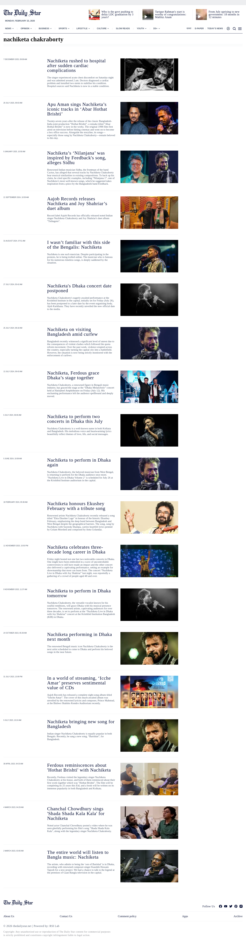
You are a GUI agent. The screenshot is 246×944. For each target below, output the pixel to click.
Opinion (25, 28)
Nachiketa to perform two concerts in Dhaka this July (75, 419)
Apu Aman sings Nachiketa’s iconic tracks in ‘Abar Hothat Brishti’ (77, 109)
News (8, 28)
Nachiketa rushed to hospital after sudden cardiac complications (76, 65)
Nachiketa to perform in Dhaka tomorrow (79, 593)
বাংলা (189, 28)
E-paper (199, 28)
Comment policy (127, 916)
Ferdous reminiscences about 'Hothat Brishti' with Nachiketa (79, 767)
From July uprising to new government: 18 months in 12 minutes (224, 14)
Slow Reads (123, 28)
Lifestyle (81, 28)
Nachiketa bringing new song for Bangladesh (81, 724)
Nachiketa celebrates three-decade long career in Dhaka (76, 549)
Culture (101, 28)
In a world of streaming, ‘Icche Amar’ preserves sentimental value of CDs (79, 682)
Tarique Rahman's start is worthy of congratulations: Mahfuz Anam (170, 14)
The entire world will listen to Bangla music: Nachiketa (78, 855)
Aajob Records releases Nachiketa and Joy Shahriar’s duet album (77, 203)
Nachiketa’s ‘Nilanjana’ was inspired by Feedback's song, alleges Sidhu (76, 157)
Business (44, 28)
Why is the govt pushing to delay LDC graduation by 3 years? (117, 14)
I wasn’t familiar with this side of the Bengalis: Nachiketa (78, 245)
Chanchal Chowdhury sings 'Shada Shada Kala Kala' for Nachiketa (76, 813)
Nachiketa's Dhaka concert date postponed (79, 288)
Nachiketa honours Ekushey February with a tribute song (76, 506)
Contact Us (66, 916)
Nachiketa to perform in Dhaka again (79, 462)
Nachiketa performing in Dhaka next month (79, 637)
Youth (140, 28)
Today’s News (215, 28)
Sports (63, 28)
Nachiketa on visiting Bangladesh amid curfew (72, 332)
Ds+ (155, 28)
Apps (185, 916)
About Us (8, 916)
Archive (238, 916)
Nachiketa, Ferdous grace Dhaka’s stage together (73, 375)
